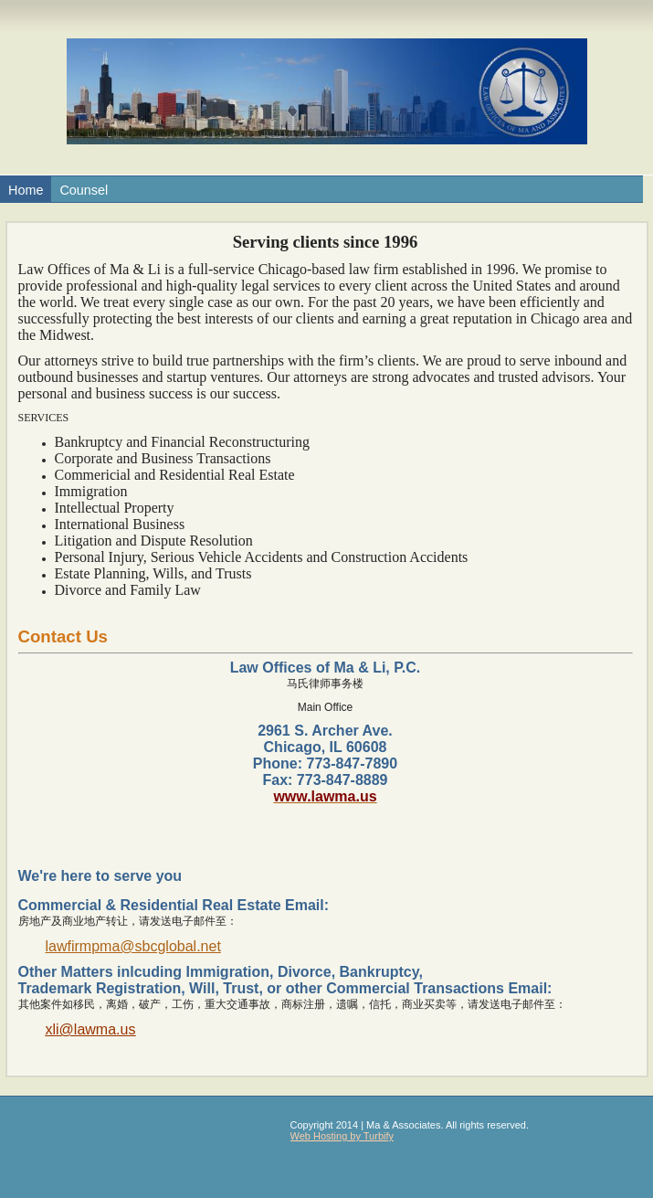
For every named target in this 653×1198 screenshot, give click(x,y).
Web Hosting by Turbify (342, 1135)
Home (25, 190)
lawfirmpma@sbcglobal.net (133, 946)
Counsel (83, 190)
